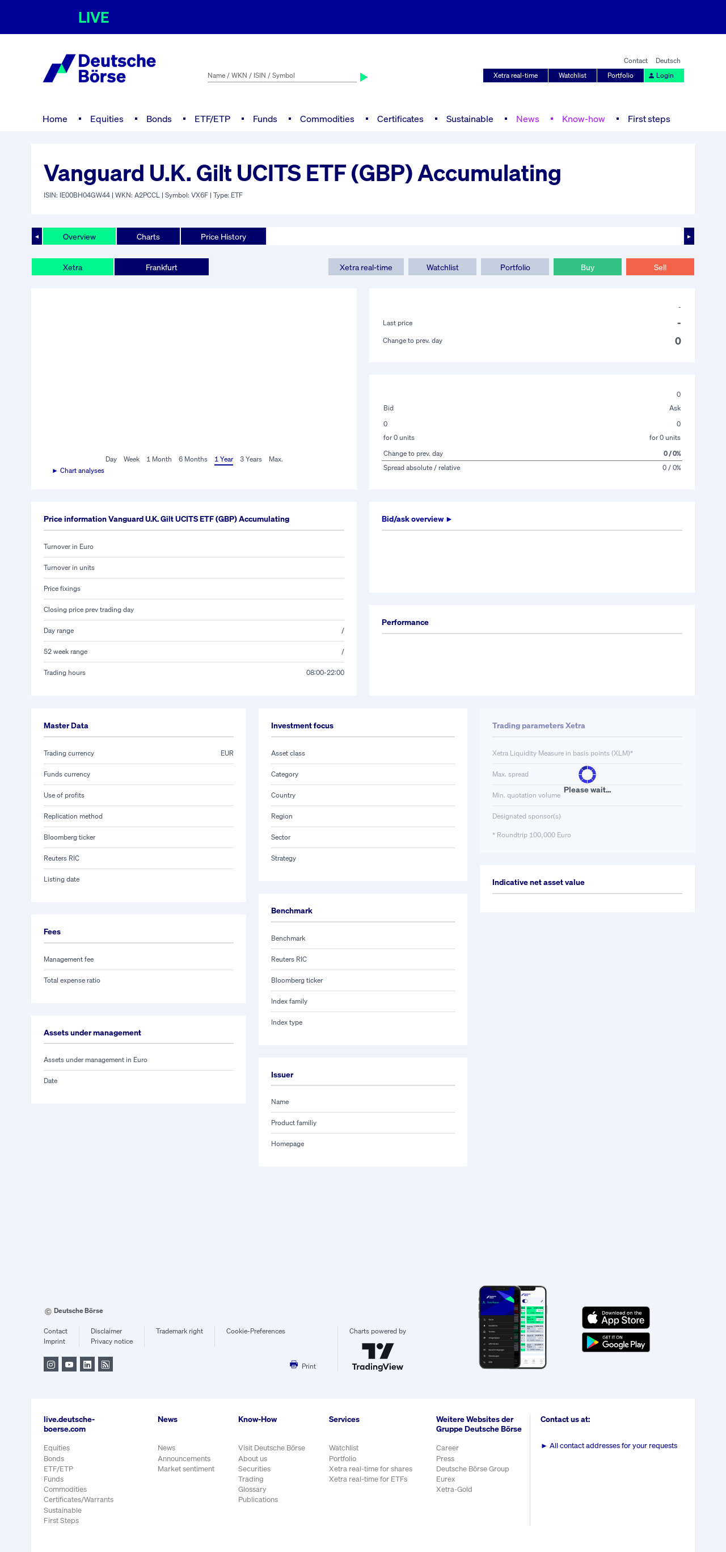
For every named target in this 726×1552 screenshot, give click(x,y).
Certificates (400, 118)
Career (447, 1448)
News (527, 118)
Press (445, 1458)
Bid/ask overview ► (417, 518)
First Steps (61, 1520)
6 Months (193, 459)
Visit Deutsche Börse (271, 1448)
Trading (251, 1479)
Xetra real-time (515, 75)
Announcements (184, 1458)
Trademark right (179, 1331)
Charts (148, 236)
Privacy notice (112, 1341)
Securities (254, 1469)
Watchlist (572, 75)
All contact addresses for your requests (609, 1445)
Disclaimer (106, 1331)
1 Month (159, 459)
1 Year (223, 459)
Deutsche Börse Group (472, 1469)
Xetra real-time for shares (370, 1469)
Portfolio (620, 75)
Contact (636, 60)
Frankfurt (162, 267)
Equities (107, 118)
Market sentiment (186, 1469)
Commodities (327, 118)
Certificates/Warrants (78, 1499)
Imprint (54, 1341)
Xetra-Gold (454, 1489)
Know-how (583, 118)
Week (132, 459)
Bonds (159, 118)
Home (55, 118)
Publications (258, 1499)
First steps (649, 118)
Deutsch (668, 60)
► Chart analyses (78, 470)
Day (111, 459)
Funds (265, 118)
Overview (79, 236)
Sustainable (469, 118)
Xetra (72, 267)
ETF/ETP (212, 118)
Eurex (445, 1479)
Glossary (252, 1489)
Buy (587, 267)
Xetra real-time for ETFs (368, 1479)
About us (252, 1458)
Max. (276, 459)
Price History (223, 236)
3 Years (251, 459)
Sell (660, 267)
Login (661, 75)
